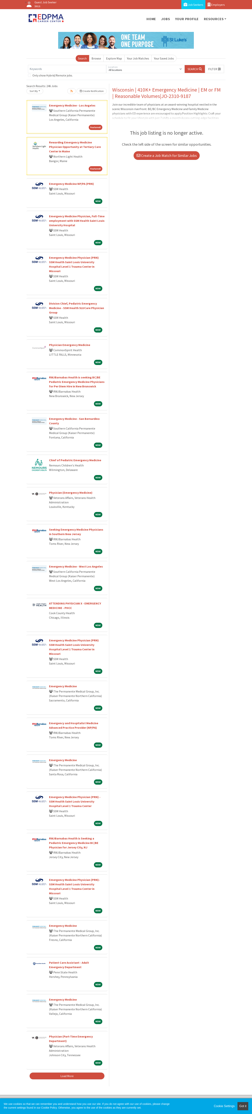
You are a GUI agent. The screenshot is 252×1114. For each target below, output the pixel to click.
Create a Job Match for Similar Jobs (167, 155)
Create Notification (92, 91)
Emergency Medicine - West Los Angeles (76, 566)
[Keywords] (67, 69)
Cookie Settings (224, 1106)
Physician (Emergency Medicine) (70, 492)
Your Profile (187, 19)
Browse (96, 58)
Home (151, 19)
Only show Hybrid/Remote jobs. (52, 75)
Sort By (34, 91)
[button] (214, 69)
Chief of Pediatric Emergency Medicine (75, 460)
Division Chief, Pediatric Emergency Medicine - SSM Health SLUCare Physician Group (76, 308)
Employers (216, 4)
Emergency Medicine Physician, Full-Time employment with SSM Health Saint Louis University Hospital (77, 220)
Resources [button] (213, 19)
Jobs (165, 19)
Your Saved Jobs (164, 58)
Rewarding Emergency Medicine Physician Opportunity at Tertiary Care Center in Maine (75, 146)
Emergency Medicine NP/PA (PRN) (71, 184)
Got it (242, 1106)
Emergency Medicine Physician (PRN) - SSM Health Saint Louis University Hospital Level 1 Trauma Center (74, 801)
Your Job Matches (138, 58)
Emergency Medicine (63, 686)
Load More (67, 1076)
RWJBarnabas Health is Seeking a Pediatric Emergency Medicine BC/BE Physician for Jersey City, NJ (73, 842)
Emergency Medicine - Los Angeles (72, 105)
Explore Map (114, 58)
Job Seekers (193, 4)
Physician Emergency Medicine (69, 345)
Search (82, 58)
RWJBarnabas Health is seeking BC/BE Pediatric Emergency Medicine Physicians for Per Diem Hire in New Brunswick (77, 381)
